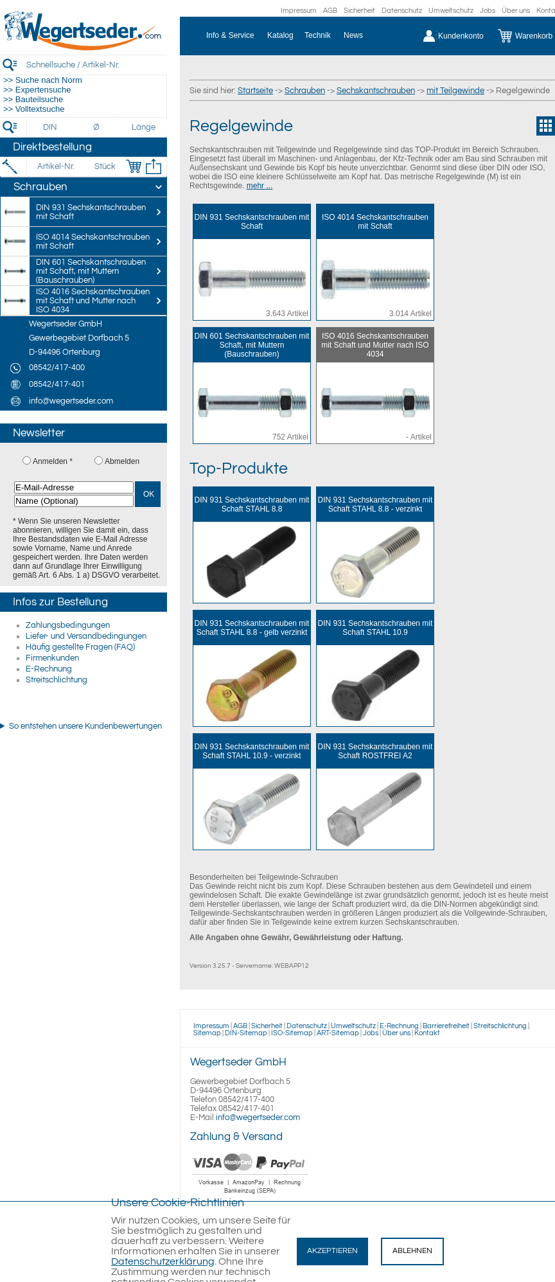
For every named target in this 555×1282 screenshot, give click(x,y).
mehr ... (260, 185)
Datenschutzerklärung (163, 1261)
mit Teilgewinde (455, 90)
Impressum (299, 10)
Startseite (255, 90)
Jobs (487, 10)
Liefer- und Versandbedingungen (86, 636)
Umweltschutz (450, 10)
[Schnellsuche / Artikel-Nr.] (96, 64)
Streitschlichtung (56, 679)
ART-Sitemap (338, 1033)
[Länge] (143, 127)
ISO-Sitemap (292, 1033)
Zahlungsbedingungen (68, 625)
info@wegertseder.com (258, 1117)
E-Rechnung (49, 668)
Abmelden (122, 461)
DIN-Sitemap (246, 1033)
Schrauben (305, 90)
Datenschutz (402, 10)
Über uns (516, 10)
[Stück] (104, 166)
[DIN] (50, 127)
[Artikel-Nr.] (56, 166)
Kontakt (427, 1033)
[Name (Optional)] (74, 501)
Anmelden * (53, 461)
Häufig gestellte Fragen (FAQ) (80, 647)
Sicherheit (359, 10)
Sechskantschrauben (376, 90)
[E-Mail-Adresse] (74, 487)
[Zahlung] (250, 1195)
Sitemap (207, 1033)
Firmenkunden (52, 658)
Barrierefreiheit (446, 1025)
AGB (330, 10)
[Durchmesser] (97, 127)
